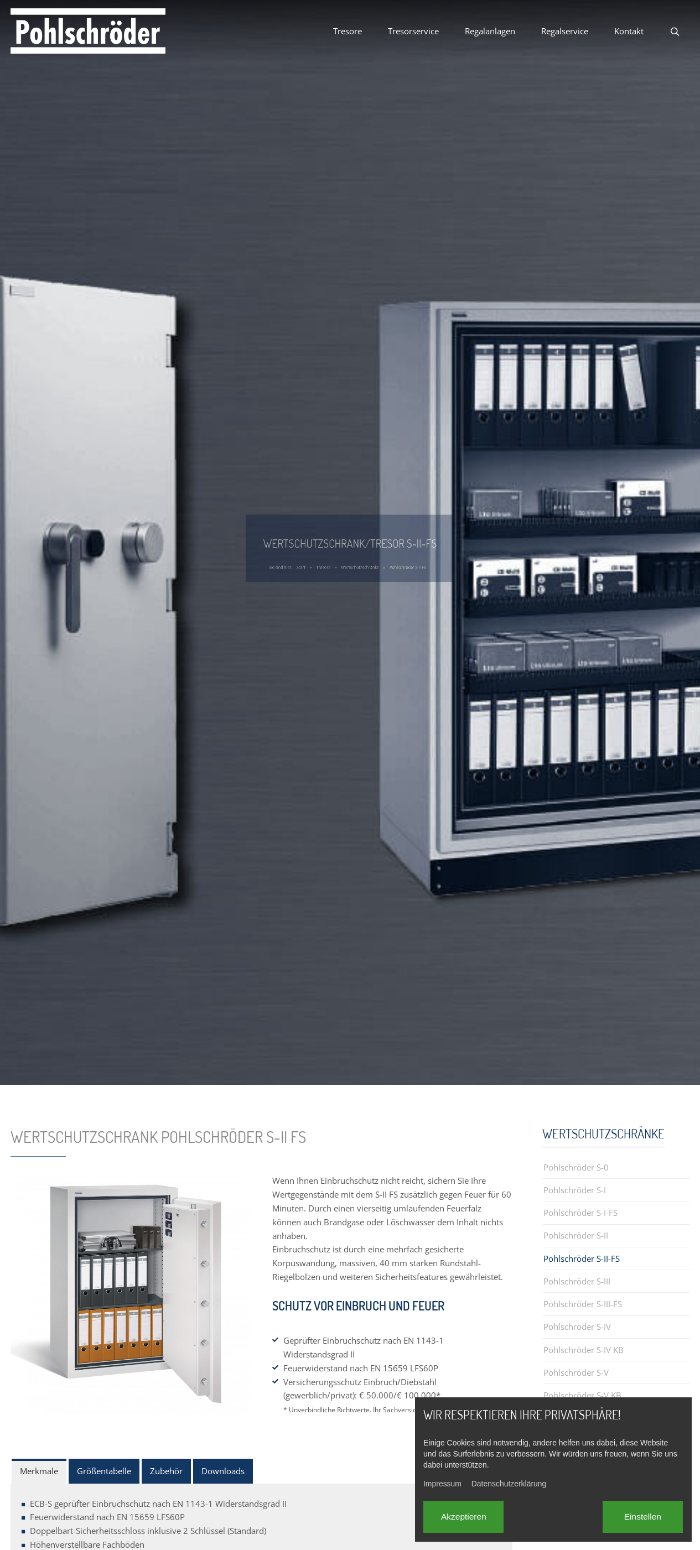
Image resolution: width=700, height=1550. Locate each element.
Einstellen (642, 1516)
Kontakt (629, 31)
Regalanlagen (490, 31)
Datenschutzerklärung (509, 1483)
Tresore (347, 31)
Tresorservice (413, 31)
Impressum (442, 1483)
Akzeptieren (463, 1516)
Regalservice (564, 31)
